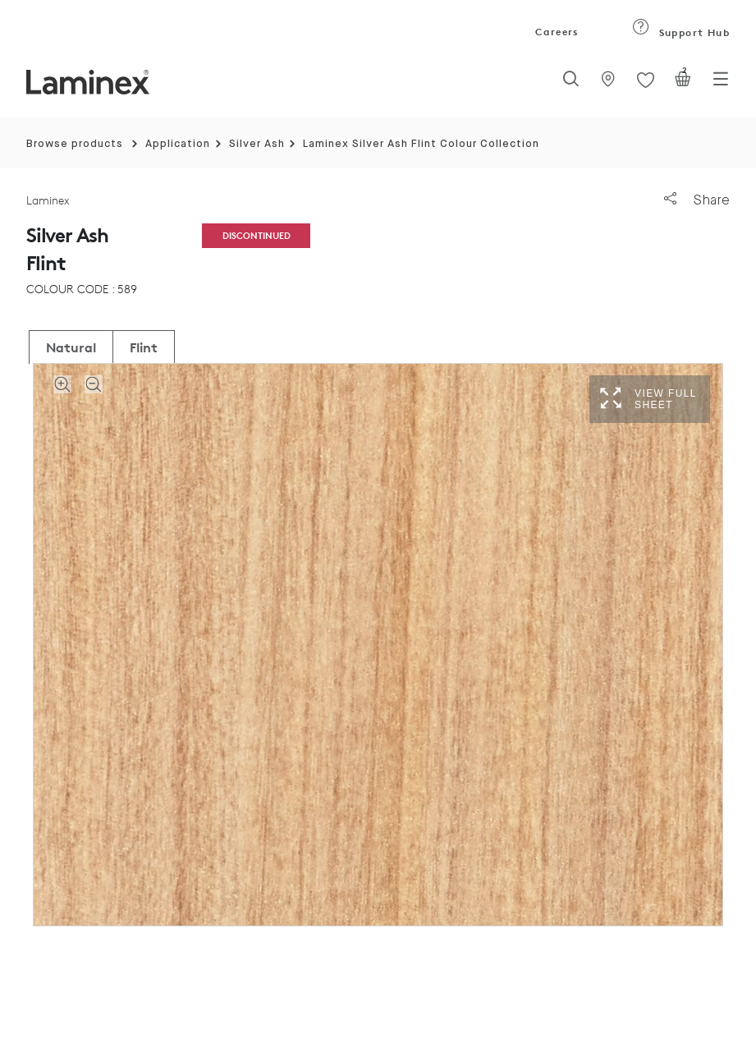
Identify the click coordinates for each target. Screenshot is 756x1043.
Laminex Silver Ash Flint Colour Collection (421, 144)
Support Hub (681, 32)
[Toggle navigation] (721, 84)
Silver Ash (257, 144)
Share (697, 200)
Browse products (74, 144)
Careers (556, 31)
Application (177, 144)
